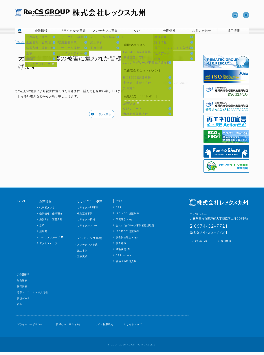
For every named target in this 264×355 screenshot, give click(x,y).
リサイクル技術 (86, 222)
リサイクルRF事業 (87, 210)
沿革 (42, 228)
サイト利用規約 (104, 327)
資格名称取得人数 (126, 264)
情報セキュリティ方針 (69, 327)
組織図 (43, 234)
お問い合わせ (200, 244)
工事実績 (82, 259)
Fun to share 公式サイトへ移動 (226, 154)
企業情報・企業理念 (51, 216)
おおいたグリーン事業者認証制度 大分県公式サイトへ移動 (226, 169)
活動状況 (121, 252)
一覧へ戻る (103, 117)
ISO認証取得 (226, 79)
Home (20, 44)
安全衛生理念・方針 (127, 240)
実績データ (23, 301)
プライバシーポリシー (30, 327)
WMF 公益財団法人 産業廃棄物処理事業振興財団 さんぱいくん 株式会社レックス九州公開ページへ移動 (226, 94)
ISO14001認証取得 (127, 216)
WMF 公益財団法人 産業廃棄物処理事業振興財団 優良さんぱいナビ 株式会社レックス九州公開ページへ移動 (226, 109)
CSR (118, 210)
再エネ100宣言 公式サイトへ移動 (226, 124)
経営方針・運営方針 (51, 222)
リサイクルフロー (87, 228)
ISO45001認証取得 (127, 234)
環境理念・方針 (125, 222)
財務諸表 (22, 283)
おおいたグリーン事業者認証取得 (135, 228)
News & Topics (41, 44)
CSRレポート (226, 64)
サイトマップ (134, 327)
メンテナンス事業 (87, 247)
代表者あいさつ (48, 210)
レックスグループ (49, 240)
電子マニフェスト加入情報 (32, 295)
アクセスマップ (48, 246)
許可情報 (22, 289)
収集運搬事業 (85, 216)
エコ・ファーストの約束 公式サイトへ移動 (226, 139)
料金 (19, 307)
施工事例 (82, 253)
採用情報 (226, 244)
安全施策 (121, 246)
